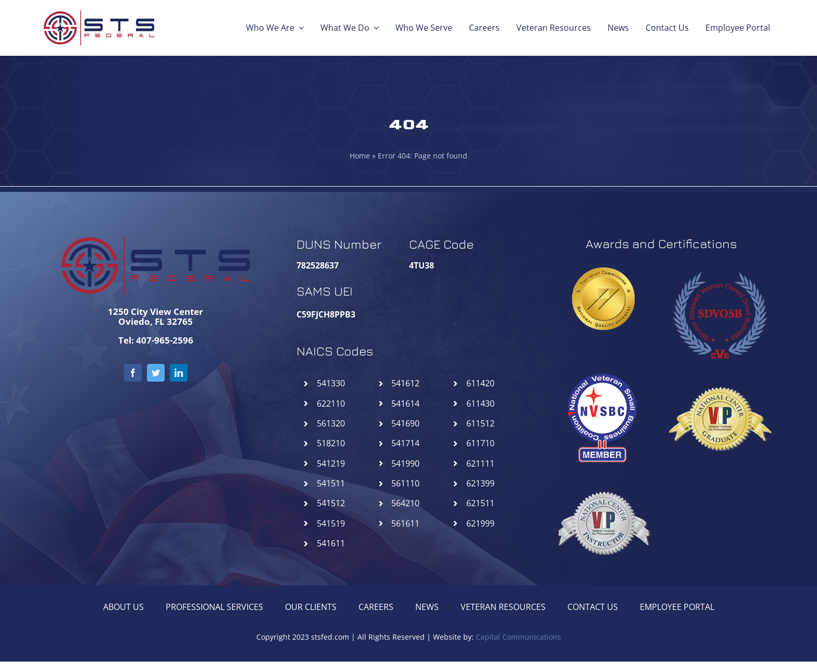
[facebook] (133, 373)
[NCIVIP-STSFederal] (603, 475)
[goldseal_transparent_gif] (603, 271)
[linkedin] (179, 373)
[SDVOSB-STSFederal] (719, 266)
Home (360, 156)
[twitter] (156, 373)
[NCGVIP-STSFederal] (719, 370)
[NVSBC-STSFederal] (603, 370)
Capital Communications (518, 637)
